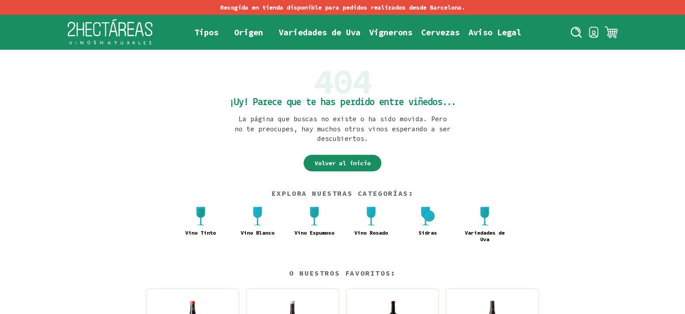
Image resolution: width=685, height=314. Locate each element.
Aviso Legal (494, 32)
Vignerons (390, 32)
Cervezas (440, 32)
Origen (248, 32)
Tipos (206, 32)
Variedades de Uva (319, 32)
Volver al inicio (342, 163)
